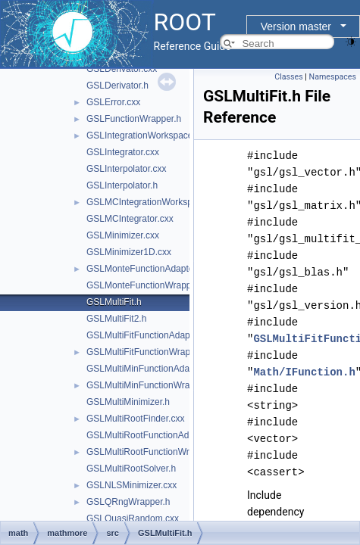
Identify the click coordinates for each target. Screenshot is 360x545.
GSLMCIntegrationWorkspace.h (150, 202)
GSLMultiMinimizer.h (128, 402)
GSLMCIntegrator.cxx (130, 218)
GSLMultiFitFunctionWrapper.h (148, 352)
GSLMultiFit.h (114, 302)
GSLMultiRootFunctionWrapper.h (153, 452)
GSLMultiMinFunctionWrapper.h (150, 385)
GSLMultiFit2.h (116, 318)
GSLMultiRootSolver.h (131, 468)
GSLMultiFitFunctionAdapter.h (147, 335)
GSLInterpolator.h (122, 185)
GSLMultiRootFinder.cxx (135, 418)
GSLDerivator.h (117, 85)
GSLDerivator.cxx (121, 69)
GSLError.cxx (113, 102)
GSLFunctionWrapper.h (133, 119)
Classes (288, 77)
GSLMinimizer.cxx (122, 235)
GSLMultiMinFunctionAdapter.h (149, 368)
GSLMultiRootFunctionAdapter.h (151, 435)
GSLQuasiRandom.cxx (132, 518)
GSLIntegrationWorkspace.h (143, 135)
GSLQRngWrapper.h (128, 502)
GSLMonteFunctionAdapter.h (145, 268)
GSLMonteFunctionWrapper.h (146, 285)
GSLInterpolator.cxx (126, 169)
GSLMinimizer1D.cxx (128, 252)
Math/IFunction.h (304, 372)
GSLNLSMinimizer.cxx (131, 485)
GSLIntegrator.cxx (122, 152)
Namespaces (332, 77)
